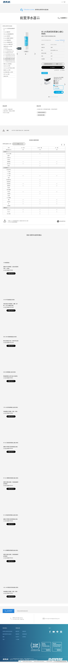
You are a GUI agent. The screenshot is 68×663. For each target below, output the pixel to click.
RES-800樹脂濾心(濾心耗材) (8, 52)
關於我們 (17, 631)
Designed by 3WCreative (33, 659)
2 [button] (51, 96)
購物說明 (24, 631)
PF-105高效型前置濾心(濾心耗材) (9, 58)
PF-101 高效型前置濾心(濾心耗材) (9, 55)
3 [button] (53, 96)
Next (35, 53)
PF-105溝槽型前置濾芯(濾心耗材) (9, 60)
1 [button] (49, 96)
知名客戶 (17, 636)
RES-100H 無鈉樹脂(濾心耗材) (8, 51)
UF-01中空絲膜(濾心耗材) (7, 49)
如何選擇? (8, 611)
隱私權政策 (24, 634)
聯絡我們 (17, 634)
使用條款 (24, 636)
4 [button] (55, 96)
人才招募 (17, 639)
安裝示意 (56, 70)
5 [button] (57, 96)
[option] (53, 84)
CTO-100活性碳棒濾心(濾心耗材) (9, 54)
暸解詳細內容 (11, 273)
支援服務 (62, 70)
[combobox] (48, 64)
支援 (3, 639)
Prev (17, 53)
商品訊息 (56, 82)
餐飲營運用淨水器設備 (7, 634)
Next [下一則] (65, 84)
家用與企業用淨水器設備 (7, 631)
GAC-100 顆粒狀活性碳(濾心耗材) (9, 61)
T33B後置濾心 (5, 48)
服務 (3, 636)
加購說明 (56, 83)
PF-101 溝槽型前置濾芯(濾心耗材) (9, 57)
